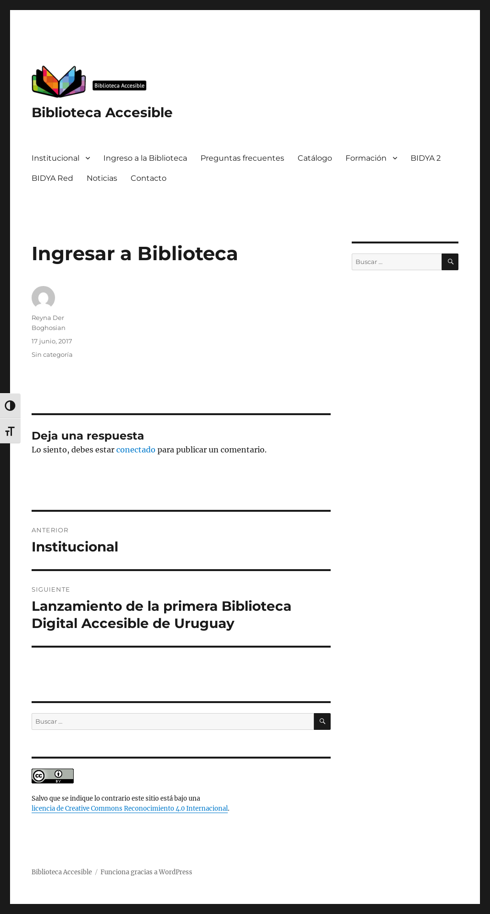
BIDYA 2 (426, 158)
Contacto (149, 178)
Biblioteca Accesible (102, 112)
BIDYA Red (52, 178)
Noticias (102, 178)
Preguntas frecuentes (242, 158)
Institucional (55, 158)
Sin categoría (52, 354)
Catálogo (315, 158)
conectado (136, 449)
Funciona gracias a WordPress (146, 872)
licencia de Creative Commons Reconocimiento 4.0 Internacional (130, 808)
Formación (366, 158)
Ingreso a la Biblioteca (145, 158)
